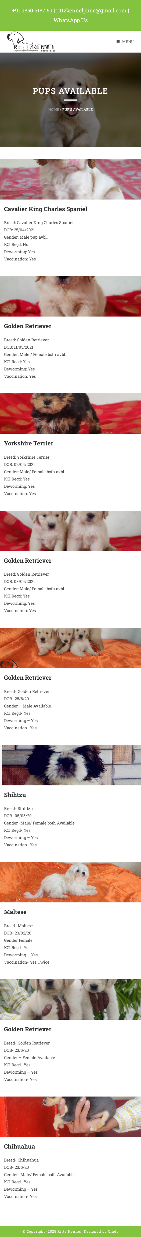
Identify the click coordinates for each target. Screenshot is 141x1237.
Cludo (113, 1231)
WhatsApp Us (70, 19)
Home (53, 109)
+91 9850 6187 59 (33, 10)
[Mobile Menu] (125, 41)
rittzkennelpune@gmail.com (92, 10)
